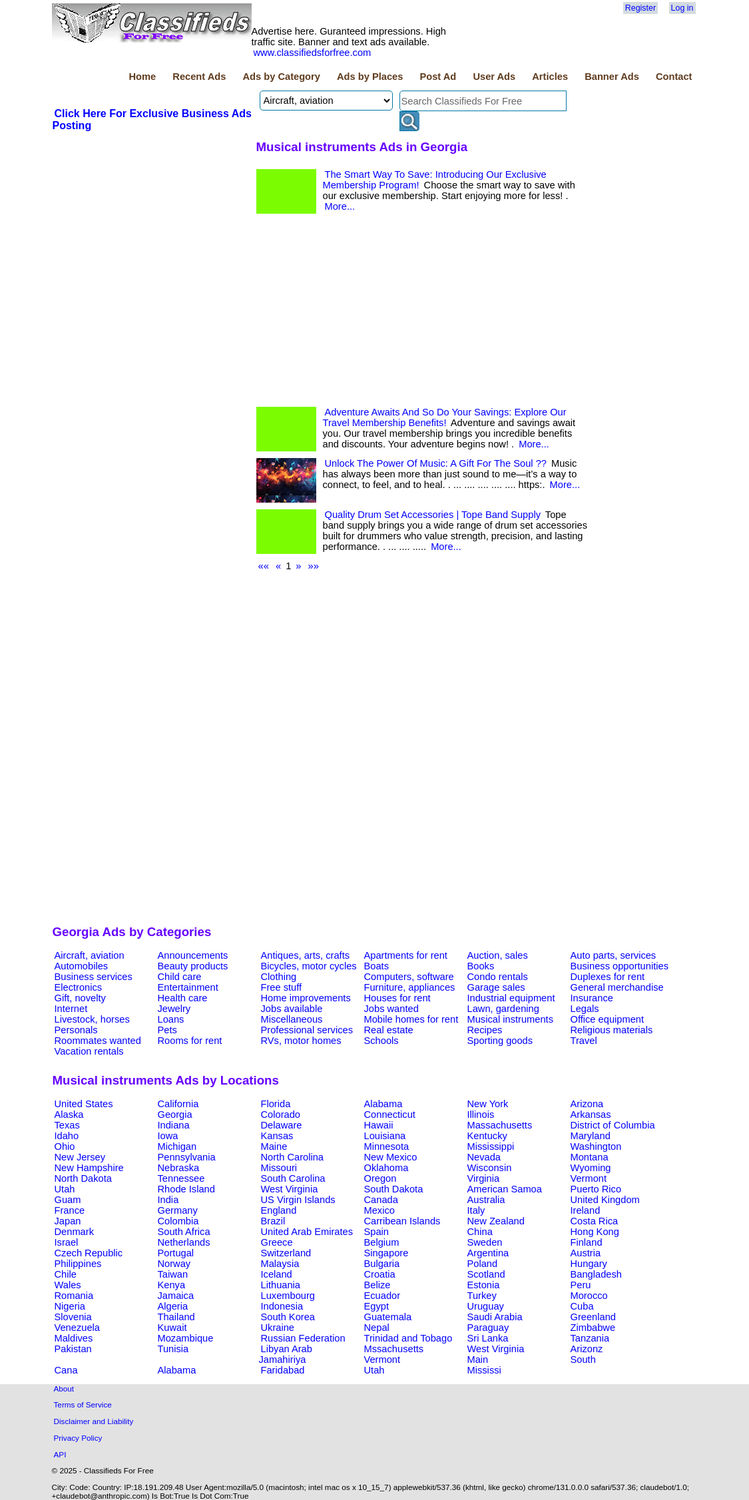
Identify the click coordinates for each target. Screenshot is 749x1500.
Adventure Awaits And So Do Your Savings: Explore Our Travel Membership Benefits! (445, 417)
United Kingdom (605, 1199)
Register (640, 8)
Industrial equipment (511, 998)
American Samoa (504, 1189)
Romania (74, 1295)
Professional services (307, 1030)
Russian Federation (303, 1338)
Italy (476, 1210)
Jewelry (174, 1008)
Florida (276, 1104)
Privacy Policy (78, 1437)
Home (142, 76)
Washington (596, 1146)
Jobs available (292, 1008)
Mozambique (186, 1338)
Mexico (379, 1210)
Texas (67, 1125)
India (168, 1199)
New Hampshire (89, 1167)
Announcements (193, 955)
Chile (66, 1274)
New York (488, 1104)
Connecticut (389, 1114)
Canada (381, 1199)
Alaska (69, 1114)
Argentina (488, 1253)
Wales (68, 1285)
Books (481, 966)
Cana (66, 1370)
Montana (590, 1157)
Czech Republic (89, 1253)
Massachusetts (500, 1125)
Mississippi (491, 1146)
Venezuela (77, 1327)
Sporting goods (500, 1040)
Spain (376, 1231)
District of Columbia (613, 1125)
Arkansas (591, 1114)
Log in (682, 8)
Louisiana (385, 1135)
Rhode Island (186, 1189)
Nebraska (179, 1167)
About (64, 1388)
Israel (67, 1242)
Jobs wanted (391, 1008)
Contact (674, 76)
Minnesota (386, 1146)
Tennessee (181, 1178)
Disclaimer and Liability (94, 1421)
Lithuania (281, 1285)
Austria (586, 1253)
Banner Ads (612, 76)
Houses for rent (397, 998)
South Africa (184, 1231)
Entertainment (188, 987)
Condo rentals (497, 976)
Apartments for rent (405, 955)
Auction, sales (497, 955)
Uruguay (485, 1306)
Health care (183, 998)
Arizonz (587, 1349)
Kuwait (172, 1327)
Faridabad (283, 1370)
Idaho (67, 1135)
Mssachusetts (394, 1349)
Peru (581, 1285)
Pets (167, 1030)
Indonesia (282, 1306)
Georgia (175, 1114)
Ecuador (382, 1295)
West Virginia (289, 1189)
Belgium (381, 1242)
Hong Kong (595, 1231)
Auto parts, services (613, 955)
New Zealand (496, 1221)
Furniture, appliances (409, 987)
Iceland (276, 1274)
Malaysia (280, 1263)
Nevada (484, 1157)
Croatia (379, 1274)
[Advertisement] (152, 232)
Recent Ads (199, 76)
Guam (68, 1199)
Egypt (376, 1306)
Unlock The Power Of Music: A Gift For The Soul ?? (436, 463)
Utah (65, 1189)
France (70, 1210)
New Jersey (80, 1157)
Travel (584, 1040)
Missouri (279, 1167)
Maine (274, 1146)
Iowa (168, 1135)
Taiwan (173, 1274)
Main (478, 1359)
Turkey (482, 1295)
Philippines (78, 1263)
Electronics (79, 987)
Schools (381, 1040)
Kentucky (487, 1135)
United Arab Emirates (307, 1231)
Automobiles (82, 966)
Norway (174, 1263)
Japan (68, 1221)
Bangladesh (596, 1274)
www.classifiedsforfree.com (313, 52)
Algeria (173, 1306)
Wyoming (591, 1167)
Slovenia (73, 1317)
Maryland (591, 1135)
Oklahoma (386, 1167)
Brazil (273, 1221)
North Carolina (292, 1157)
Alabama (383, 1104)
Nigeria (70, 1306)
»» (313, 566)
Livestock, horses (92, 1019)
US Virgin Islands (298, 1199)
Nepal (376, 1327)
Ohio (65, 1146)
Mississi (484, 1370)
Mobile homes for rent (411, 1019)
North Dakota (83, 1178)
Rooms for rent (190, 1040)
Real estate (388, 1030)
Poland (482, 1263)
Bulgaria (382, 1263)
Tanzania (590, 1338)
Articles (550, 76)
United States (84, 1104)
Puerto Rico (596, 1189)
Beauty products (193, 966)
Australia (486, 1199)
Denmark (74, 1231)
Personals (76, 1030)
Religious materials (612, 1030)
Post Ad (437, 76)
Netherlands (184, 1242)
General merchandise (617, 987)
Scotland (486, 1274)
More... (340, 206)
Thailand (176, 1317)
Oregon (380, 1178)
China (480, 1231)
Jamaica (176, 1295)
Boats (376, 966)
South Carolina (293, 1178)
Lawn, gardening (503, 1008)
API (60, 1454)
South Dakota (393, 1189)
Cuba (582, 1306)
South (583, 1359)
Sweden (485, 1242)
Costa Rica (595, 1221)
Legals (585, 1008)
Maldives (74, 1338)
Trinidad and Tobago (408, 1338)
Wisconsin (489, 1167)
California (178, 1104)
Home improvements (306, 998)
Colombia (178, 1221)
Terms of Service (83, 1404)
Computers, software (409, 976)
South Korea (288, 1317)
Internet (71, 1008)
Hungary (589, 1263)
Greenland (593, 1317)
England (279, 1210)
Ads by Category (281, 76)
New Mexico (390, 1157)
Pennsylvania (187, 1157)
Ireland (586, 1210)
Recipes (485, 1030)
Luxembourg (288, 1295)
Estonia (483, 1285)
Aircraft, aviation (90, 955)
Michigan (177, 1146)
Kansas (277, 1135)
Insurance (592, 998)
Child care (180, 976)
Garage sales (496, 987)
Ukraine (278, 1327)
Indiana (174, 1125)
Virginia (483, 1178)
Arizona (587, 1104)
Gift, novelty (80, 998)
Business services (93, 976)
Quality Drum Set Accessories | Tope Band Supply (433, 514)
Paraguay (488, 1327)
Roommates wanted (98, 1040)
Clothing (279, 976)
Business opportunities (619, 966)
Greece (277, 1242)
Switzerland (286, 1253)
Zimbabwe (593, 1327)
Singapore (386, 1253)
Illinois (481, 1114)
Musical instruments (510, 1019)
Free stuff (281, 987)
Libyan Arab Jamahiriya (285, 1354)
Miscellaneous (292, 1019)
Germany (178, 1210)
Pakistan (73, 1349)
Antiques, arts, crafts (305, 955)
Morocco (589, 1295)
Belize (377, 1285)
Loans (171, 1019)
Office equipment (607, 1019)
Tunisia (173, 1349)
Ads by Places (370, 76)
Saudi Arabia (495, 1317)
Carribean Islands (402, 1221)
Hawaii (378, 1125)
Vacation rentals (89, 1051)
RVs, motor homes (301, 1040)
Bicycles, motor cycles (309, 966)
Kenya (172, 1285)
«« (263, 566)
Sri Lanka (488, 1338)
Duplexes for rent (608, 976)
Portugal (176, 1253)
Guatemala (388, 1317)
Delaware (281, 1125)
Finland (587, 1242)
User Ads (494, 76)
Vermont (589, 1178)
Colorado (280, 1114)
